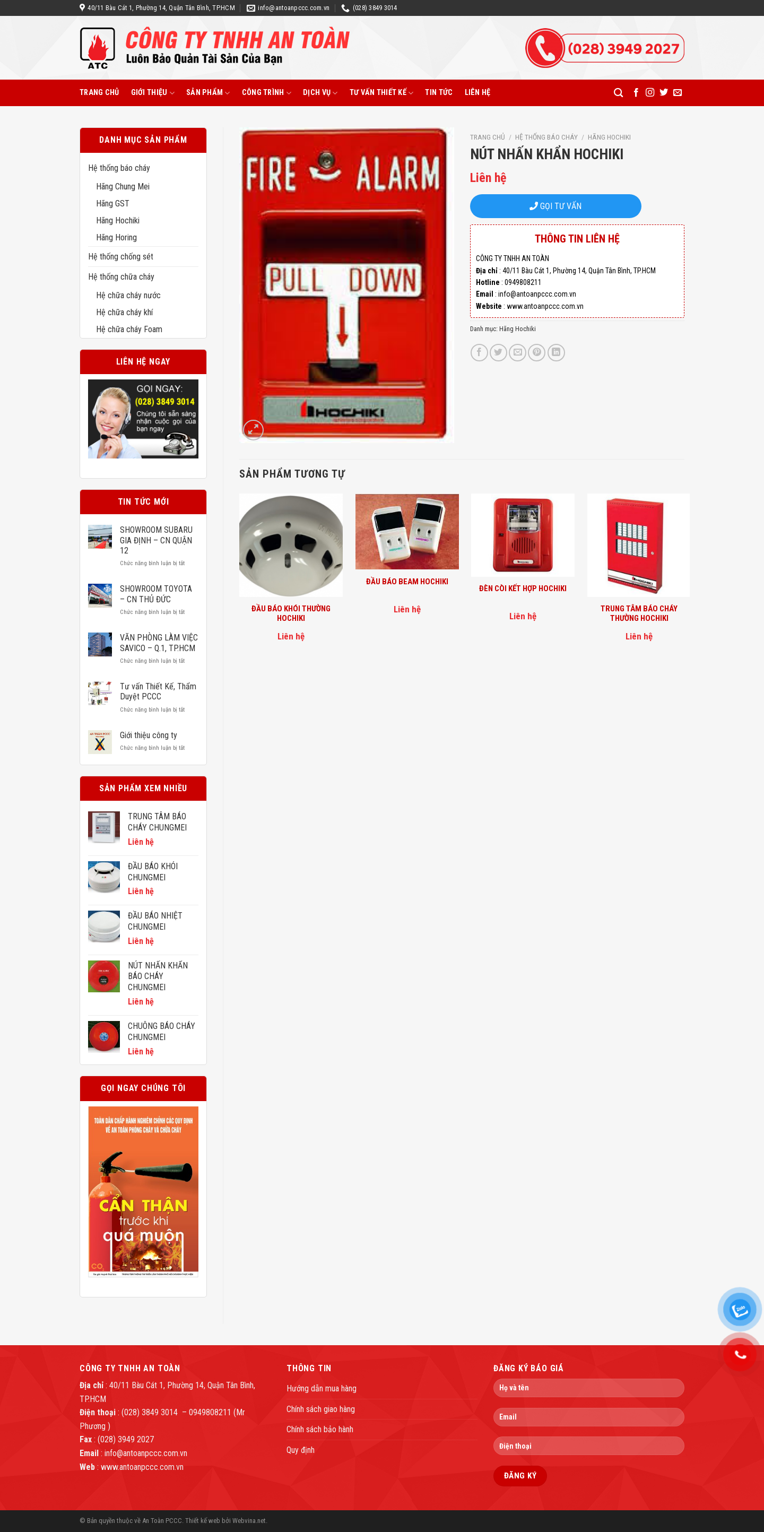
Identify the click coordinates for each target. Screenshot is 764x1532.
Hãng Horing (116, 237)
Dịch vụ (320, 93)
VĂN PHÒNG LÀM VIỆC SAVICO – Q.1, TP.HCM (159, 643)
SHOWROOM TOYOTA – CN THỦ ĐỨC (156, 594)
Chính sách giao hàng (320, 1409)
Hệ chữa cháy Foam (129, 329)
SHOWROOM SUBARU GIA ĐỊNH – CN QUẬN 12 (156, 540)
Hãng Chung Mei (123, 186)
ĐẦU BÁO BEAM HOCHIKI (407, 581)
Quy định (300, 1450)
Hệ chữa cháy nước (128, 295)
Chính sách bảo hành (319, 1429)
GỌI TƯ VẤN (555, 206)
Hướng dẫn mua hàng (321, 1388)
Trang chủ (99, 92)
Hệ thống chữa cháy (121, 277)
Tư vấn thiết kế (382, 93)
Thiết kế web (202, 1521)
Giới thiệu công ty (148, 735)
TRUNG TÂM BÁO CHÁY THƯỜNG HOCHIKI (639, 613)
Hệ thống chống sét (120, 257)
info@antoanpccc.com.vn (146, 1453)
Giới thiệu (153, 93)
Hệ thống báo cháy (119, 168)
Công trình (266, 93)
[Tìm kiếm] (618, 93)
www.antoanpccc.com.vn (142, 1467)
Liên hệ (478, 92)
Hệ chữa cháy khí (124, 312)
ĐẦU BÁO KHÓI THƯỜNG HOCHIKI (291, 613)
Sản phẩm (208, 93)
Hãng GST (112, 203)
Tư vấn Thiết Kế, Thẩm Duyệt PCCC (158, 691)
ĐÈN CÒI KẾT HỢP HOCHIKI (523, 588)
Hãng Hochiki (118, 220)
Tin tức (439, 92)
